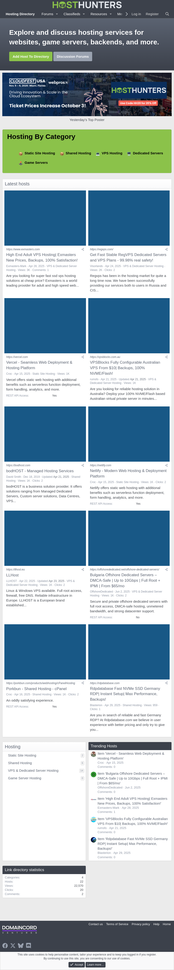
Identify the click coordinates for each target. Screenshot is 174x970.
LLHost (12, 575)
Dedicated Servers (148, 153)
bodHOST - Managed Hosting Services (40, 471)
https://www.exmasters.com (23, 249)
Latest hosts (17, 183)
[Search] (167, 14)
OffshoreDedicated (101, 591)
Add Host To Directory (31, 56)
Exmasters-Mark (16, 266)
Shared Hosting (78, 153)
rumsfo (94, 379)
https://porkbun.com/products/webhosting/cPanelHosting (40, 683)
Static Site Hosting (40, 153)
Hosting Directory (20, 14)
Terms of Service (117, 924)
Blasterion (96, 705)
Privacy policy (141, 924)
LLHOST (11, 581)
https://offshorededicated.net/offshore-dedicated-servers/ (124, 569)
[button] (57, 14)
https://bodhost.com (18, 465)
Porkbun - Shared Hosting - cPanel (36, 689)
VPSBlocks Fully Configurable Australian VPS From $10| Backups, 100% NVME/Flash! (125, 368)
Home (167, 924)
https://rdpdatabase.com (105, 683)
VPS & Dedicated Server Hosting (143, 266)
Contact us (95, 924)
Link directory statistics (24, 870)
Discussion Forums (73, 56)
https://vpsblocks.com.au (105, 357)
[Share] (82, 249)
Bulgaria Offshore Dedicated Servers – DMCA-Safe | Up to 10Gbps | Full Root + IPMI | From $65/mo (125, 580)
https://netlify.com (100, 465)
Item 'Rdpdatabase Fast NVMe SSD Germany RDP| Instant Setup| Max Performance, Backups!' (133, 843)
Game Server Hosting (24, 778)
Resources (99, 14)
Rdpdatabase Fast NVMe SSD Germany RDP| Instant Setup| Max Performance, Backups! (125, 694)
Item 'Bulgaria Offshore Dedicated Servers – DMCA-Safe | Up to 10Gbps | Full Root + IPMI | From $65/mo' (133, 778)
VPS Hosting (112, 153)
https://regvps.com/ (101, 249)
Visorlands (96, 266)
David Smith (13, 476)
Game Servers (36, 162)
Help (156, 924)
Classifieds (72, 14)
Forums (47, 14)
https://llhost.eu (15, 569)
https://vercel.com (17, 357)
